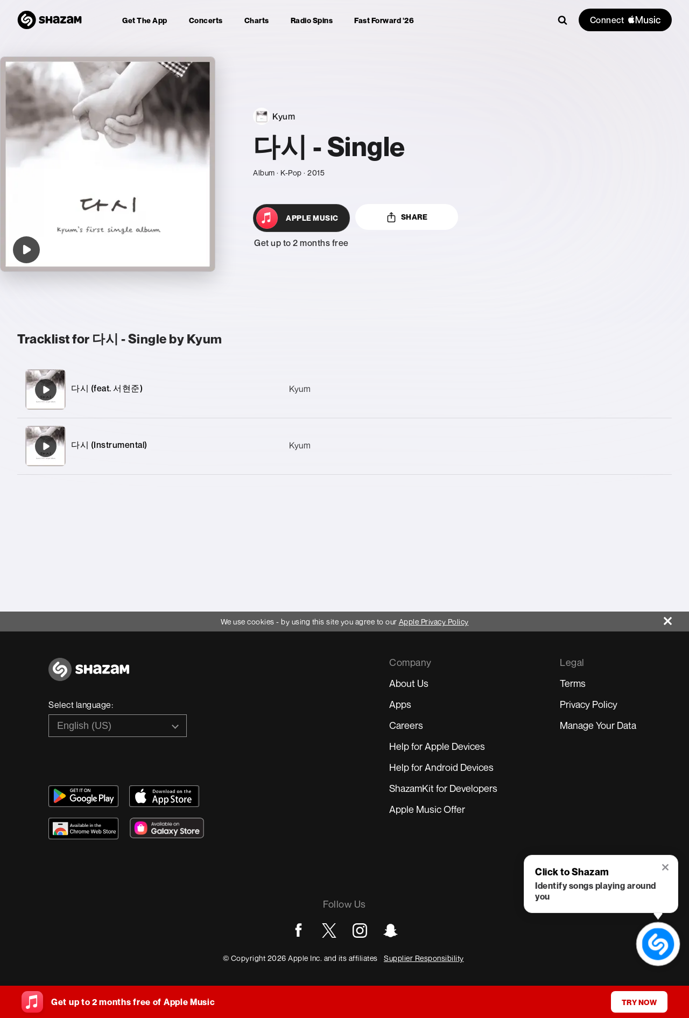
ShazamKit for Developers (443, 788)
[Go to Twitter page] (329, 930)
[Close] (676, 618)
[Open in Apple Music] (301, 218)
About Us (408, 683)
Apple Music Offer (427, 809)
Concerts (206, 20)
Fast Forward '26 (384, 20)
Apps (400, 704)
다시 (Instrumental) (109, 444)
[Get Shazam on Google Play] (83, 796)
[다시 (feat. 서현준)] (344, 389)
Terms (573, 683)
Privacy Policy (588, 704)
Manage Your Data (598, 725)
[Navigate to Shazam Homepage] (49, 20)
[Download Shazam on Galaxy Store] (167, 828)
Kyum (300, 388)
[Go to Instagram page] (360, 930)
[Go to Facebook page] (298, 930)
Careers (406, 725)
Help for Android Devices (441, 767)
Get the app (144, 20)
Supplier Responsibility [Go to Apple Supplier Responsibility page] (424, 958)
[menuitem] (144, 20)
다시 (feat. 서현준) (107, 388)
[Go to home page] (88, 675)
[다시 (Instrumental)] (344, 446)
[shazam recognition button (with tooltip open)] (657, 943)
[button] (666, 868)
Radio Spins (312, 20)
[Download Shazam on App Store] (164, 796)
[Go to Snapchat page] (390, 930)
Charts (256, 20)
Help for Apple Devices (437, 746)
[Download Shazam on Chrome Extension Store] (83, 828)
